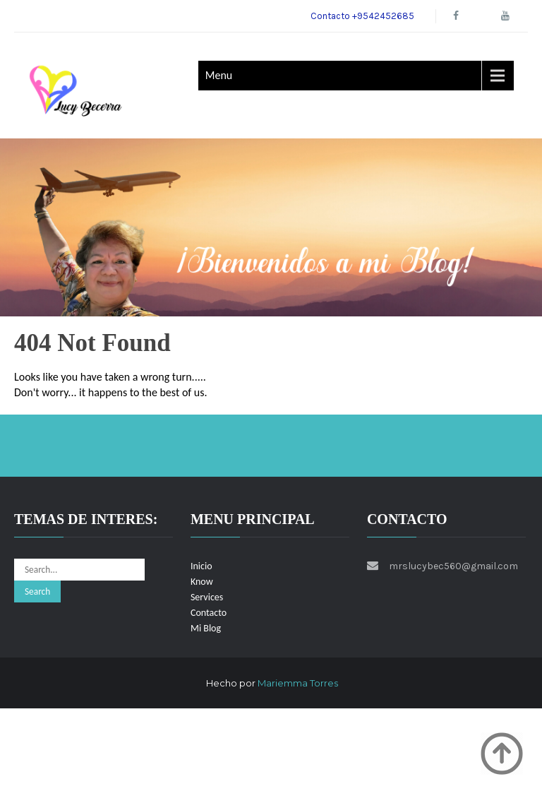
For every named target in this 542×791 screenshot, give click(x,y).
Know (202, 582)
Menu (218, 75)
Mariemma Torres (298, 683)
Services (207, 597)
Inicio (201, 566)
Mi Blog (206, 628)
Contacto (209, 613)
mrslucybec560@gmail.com (453, 566)
